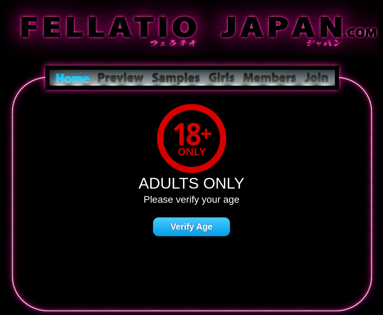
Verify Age (191, 226)
